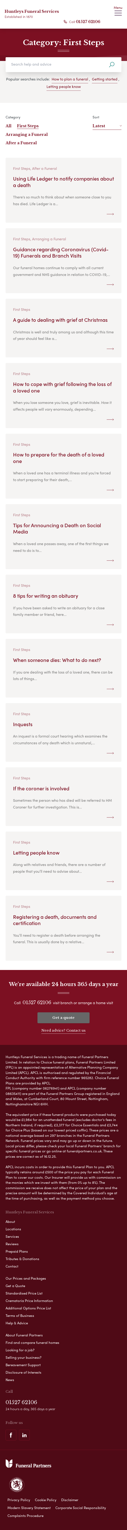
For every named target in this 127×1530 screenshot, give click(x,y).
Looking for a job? (20, 1349)
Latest (107, 126)
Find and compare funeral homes (32, 1342)
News (10, 1379)
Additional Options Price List (28, 1308)
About (10, 1221)
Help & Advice (17, 1322)
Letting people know (64, 86)
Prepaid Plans (17, 1251)
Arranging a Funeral (27, 134)
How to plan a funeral (70, 79)
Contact (12, 1266)
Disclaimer (69, 1499)
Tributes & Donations (22, 1258)
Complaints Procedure (25, 1515)
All (8, 126)
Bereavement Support (23, 1364)
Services (12, 1236)
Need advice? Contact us (63, 1030)
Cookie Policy (46, 1499)
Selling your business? (23, 1357)
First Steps (28, 126)
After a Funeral (21, 143)
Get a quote (63, 1017)
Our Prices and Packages (26, 1278)
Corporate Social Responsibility (80, 1507)
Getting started (104, 79)
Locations (13, 1228)
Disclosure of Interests (23, 1372)
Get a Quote (15, 1285)
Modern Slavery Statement (29, 1507)
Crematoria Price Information (29, 1300)
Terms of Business (20, 1315)
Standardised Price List (24, 1293)
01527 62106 (88, 21)
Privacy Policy (18, 1499)
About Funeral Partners (24, 1335)
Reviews (12, 1243)
